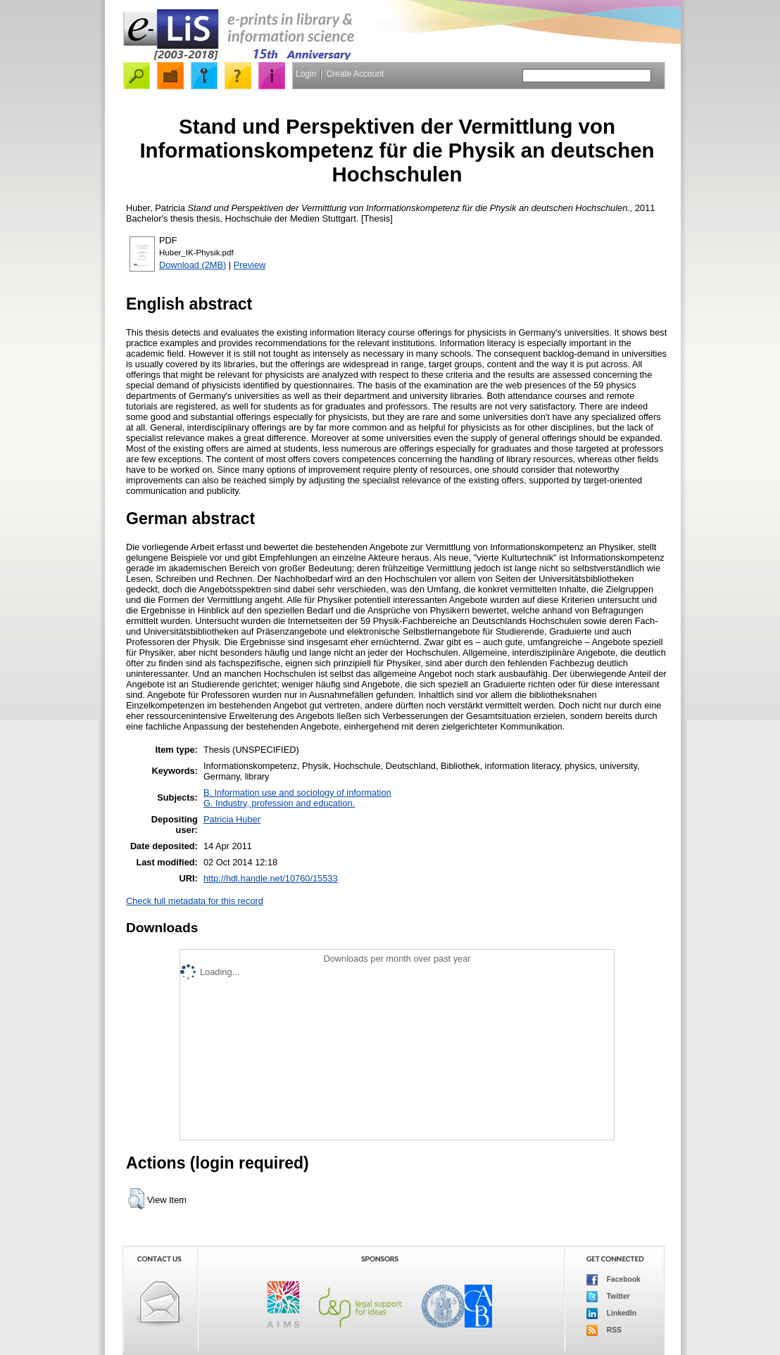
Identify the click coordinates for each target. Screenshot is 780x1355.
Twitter (608, 1296)
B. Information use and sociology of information (297, 792)
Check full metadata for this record (194, 901)
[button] (136, 1198)
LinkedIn (611, 1313)
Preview (250, 265)
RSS (604, 1330)
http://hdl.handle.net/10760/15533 (270, 878)
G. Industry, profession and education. (279, 803)
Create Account (355, 74)
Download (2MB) (192, 265)
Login (306, 74)
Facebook (613, 1279)
